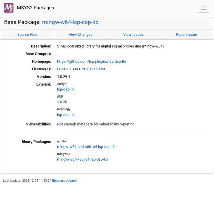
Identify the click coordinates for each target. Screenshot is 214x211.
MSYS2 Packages (29, 8)
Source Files (27, 34)
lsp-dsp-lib (65, 89)
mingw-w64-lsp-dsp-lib (70, 22)
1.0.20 (62, 102)
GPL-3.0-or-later (92, 69)
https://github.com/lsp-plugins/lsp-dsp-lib (91, 61)
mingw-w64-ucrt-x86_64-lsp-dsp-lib (86, 146)
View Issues (133, 34)
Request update (64, 180)
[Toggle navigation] (203, 8)
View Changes (81, 34)
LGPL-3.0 (64, 69)
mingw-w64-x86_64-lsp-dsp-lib (82, 159)
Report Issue (186, 34)
